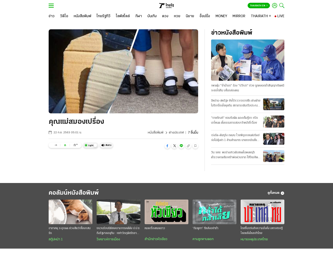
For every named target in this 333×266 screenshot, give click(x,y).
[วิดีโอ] (64, 16)
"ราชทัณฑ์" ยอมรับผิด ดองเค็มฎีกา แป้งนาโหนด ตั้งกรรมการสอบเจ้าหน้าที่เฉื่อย (234, 120)
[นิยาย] (190, 16)
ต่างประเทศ (176, 132)
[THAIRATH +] (261, 16)
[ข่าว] (52, 16)
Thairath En (259, 5)
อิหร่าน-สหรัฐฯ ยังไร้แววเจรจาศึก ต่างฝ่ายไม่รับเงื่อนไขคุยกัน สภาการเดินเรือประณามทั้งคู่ (236, 103)
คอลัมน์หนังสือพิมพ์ (74, 193)
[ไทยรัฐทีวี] (103, 16)
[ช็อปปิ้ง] (205, 16)
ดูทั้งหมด (276, 193)
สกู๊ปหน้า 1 (56, 239)
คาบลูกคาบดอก (203, 239)
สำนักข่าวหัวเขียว (156, 239)
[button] (167, 146)
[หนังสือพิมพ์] (82, 16)
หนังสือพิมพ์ (155, 132)
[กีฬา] (138, 16)
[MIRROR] (239, 16)
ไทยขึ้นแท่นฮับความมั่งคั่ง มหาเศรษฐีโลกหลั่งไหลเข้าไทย (261, 231)
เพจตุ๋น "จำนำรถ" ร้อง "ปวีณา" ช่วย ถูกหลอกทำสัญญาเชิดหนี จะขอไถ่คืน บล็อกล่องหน (247, 88)
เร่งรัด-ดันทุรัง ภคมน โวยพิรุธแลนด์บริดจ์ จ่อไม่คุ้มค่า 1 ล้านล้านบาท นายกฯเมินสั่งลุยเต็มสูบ (235, 138)
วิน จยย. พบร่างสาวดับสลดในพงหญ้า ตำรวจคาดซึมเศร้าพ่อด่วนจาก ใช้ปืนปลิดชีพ (234, 155)
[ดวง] (165, 16)
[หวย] (177, 16)
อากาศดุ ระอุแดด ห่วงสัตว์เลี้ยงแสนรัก (69, 231)
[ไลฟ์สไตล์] (123, 16)
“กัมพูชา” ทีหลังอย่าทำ (205, 228)
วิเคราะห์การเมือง (108, 239)
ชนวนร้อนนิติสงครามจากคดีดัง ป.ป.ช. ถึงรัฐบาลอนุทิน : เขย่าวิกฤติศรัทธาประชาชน (118, 231)
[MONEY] (221, 16)
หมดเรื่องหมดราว (155, 228)
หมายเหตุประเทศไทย (254, 239)
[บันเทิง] (152, 16)
